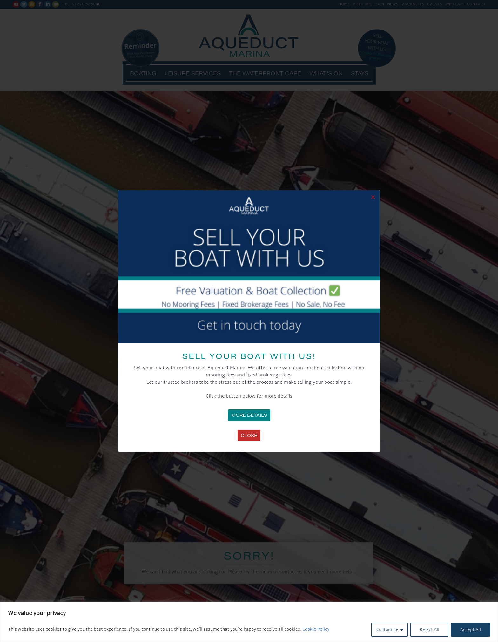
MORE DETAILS (249, 415)
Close (249, 435)
